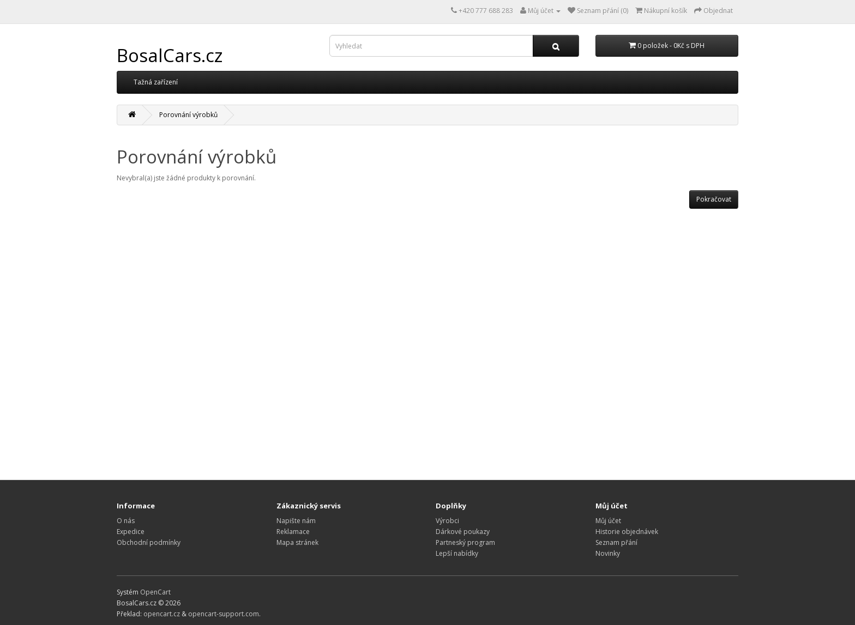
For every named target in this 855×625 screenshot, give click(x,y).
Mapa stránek (297, 542)
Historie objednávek (626, 531)
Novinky (607, 553)
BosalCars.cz (170, 55)
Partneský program (465, 542)
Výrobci (447, 520)
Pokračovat (713, 199)
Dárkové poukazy (463, 531)
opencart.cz (161, 613)
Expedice (130, 531)
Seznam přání (616, 542)
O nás (126, 520)
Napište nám (296, 520)
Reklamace (293, 531)
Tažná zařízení (156, 82)
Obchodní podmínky (148, 542)
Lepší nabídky (457, 553)
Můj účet (608, 520)
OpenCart (155, 592)
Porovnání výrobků (188, 114)
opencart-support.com (223, 613)
